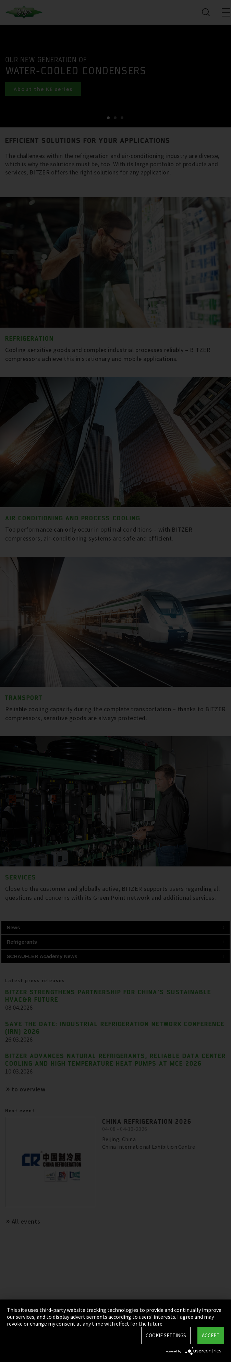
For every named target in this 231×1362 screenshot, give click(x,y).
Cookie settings (166, 1335)
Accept (211, 1335)
